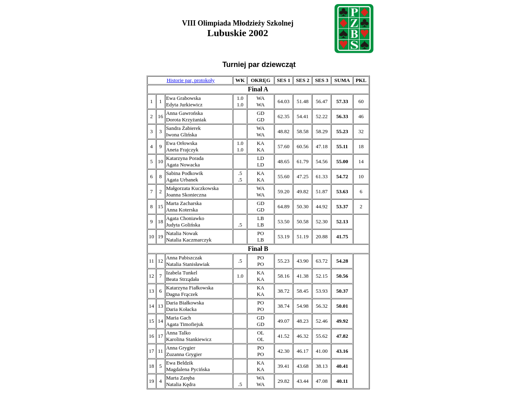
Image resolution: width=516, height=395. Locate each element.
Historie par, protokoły (190, 80)
